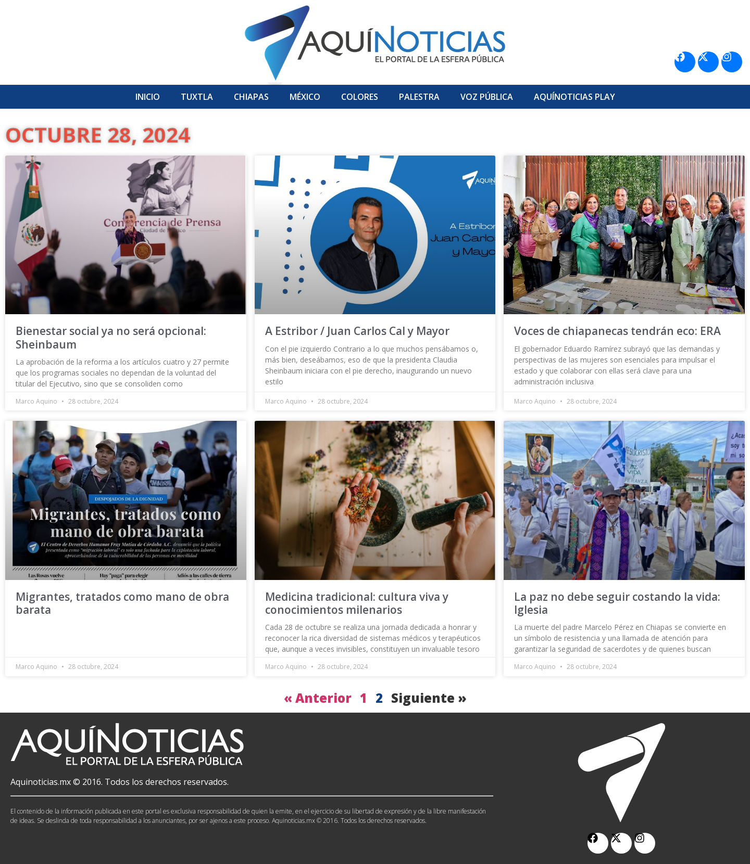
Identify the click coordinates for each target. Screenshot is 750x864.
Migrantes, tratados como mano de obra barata (122, 603)
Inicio (147, 96)
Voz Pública (486, 96)
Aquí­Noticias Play (574, 96)
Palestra (419, 96)
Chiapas (251, 96)
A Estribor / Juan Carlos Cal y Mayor (357, 331)
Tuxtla (197, 96)
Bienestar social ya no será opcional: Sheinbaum (111, 337)
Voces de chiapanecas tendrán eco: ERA (617, 331)
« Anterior (318, 697)
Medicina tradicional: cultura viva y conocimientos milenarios (356, 603)
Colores (359, 96)
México (305, 96)
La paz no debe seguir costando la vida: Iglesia (617, 603)
